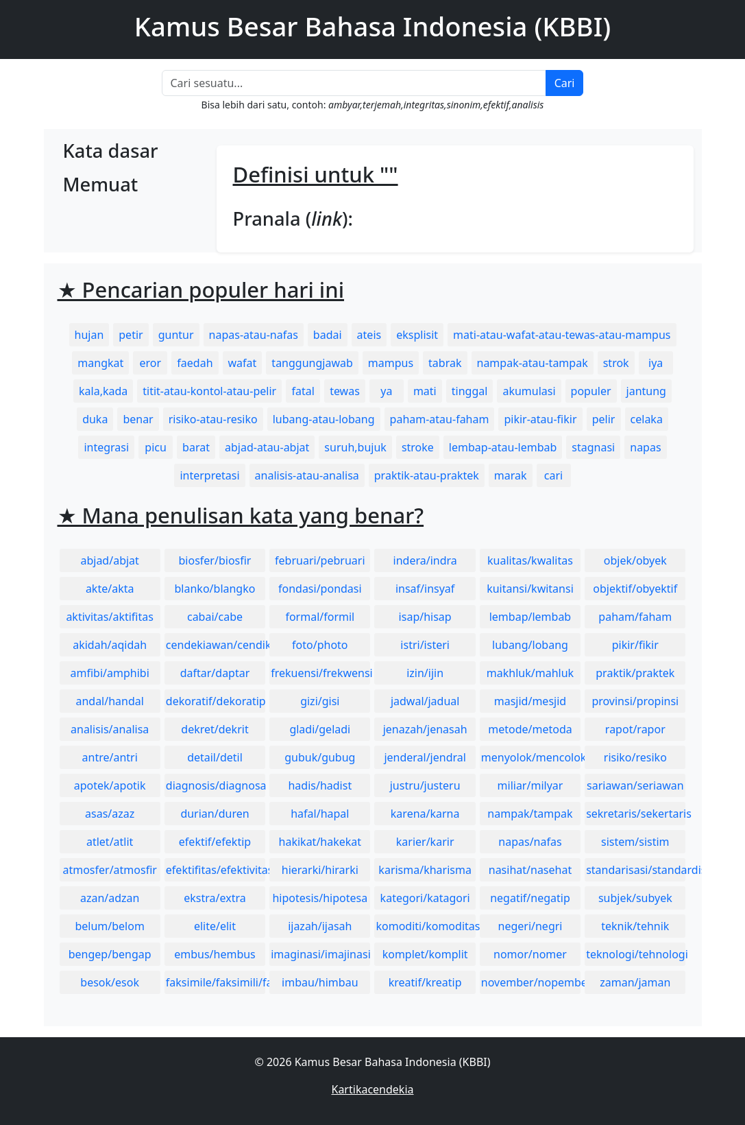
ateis (369, 334)
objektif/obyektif (635, 588)
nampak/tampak (529, 813)
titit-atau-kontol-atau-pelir (209, 391)
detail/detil (215, 757)
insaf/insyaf (424, 588)
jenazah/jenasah (425, 729)
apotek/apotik (110, 785)
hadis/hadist (320, 785)
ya (386, 391)
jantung (646, 391)
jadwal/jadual (425, 701)
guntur (176, 334)
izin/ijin (424, 672)
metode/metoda (530, 729)
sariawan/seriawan (635, 785)
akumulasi (528, 391)
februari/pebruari (320, 560)
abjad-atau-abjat (267, 447)
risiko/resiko (635, 757)
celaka (647, 419)
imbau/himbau (320, 982)
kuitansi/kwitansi (530, 588)
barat (196, 447)
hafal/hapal (320, 813)
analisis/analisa (110, 729)
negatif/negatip (530, 897)
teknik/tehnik (635, 926)
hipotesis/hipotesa (319, 897)
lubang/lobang (530, 644)
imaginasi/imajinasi (320, 954)
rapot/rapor (635, 729)
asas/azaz (109, 813)
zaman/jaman (635, 982)
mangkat (100, 362)
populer (591, 391)
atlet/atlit (109, 841)
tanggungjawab (311, 362)
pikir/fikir (635, 644)
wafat (242, 362)
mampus (390, 362)
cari (553, 475)
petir (131, 334)
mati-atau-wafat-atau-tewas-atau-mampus (561, 334)
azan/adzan (110, 897)
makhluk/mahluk (530, 672)
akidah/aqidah (110, 644)
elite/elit (215, 926)
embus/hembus (215, 954)
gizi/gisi (319, 701)
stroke (418, 447)
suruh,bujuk (355, 447)
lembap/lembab (530, 616)
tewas (345, 391)
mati (425, 391)
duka (95, 419)
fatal (302, 391)
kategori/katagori (425, 897)
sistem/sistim (635, 841)
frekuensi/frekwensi (320, 672)
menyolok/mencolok (531, 757)
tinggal (470, 391)
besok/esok (109, 982)
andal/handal (109, 701)
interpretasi (209, 475)
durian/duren (214, 813)
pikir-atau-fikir (540, 419)
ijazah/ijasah (320, 926)
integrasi (106, 447)
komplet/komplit (425, 954)
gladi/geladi (319, 729)
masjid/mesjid (530, 701)
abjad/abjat (109, 560)
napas (645, 447)
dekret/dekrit (214, 729)
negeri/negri (530, 926)
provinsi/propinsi (635, 701)
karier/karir (425, 841)
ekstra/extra (214, 897)
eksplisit (417, 334)
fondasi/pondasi (320, 588)
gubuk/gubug (319, 757)
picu (156, 447)
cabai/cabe (215, 616)
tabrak (444, 362)
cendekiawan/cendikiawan (215, 644)
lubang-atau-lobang (324, 419)
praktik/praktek (635, 672)
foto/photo (319, 644)
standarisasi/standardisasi (635, 869)
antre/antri (110, 757)
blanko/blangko (215, 588)
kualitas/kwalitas (530, 560)
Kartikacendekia (372, 1089)
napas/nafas (529, 841)
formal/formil (319, 616)
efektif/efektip (215, 841)
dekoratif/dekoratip (215, 701)
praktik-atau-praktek (426, 475)
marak (510, 475)
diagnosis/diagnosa (215, 785)
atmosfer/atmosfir (109, 869)
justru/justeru (425, 785)
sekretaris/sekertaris (635, 813)
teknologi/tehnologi (635, 954)
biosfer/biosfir (215, 560)
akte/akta (110, 588)
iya (655, 362)
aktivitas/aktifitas (110, 616)
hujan (89, 334)
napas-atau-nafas (253, 334)
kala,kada (103, 391)
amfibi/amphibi (110, 672)
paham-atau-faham (439, 419)
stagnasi (593, 447)
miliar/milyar (530, 785)
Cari (564, 83)
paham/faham (635, 616)
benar (138, 419)
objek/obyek (635, 560)
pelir (603, 419)
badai (327, 334)
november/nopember (531, 982)
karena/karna (425, 813)
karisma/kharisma (425, 869)
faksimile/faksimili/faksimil (215, 982)
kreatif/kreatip (425, 982)
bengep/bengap (110, 954)
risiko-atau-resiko (213, 419)
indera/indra (425, 560)
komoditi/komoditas (425, 926)
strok (616, 362)
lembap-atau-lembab (503, 447)
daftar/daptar (215, 672)
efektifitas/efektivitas (215, 869)
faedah (194, 362)
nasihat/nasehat (530, 869)
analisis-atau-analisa (307, 475)
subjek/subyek (635, 897)
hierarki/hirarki (320, 869)
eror (151, 362)
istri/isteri (425, 644)
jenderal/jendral (425, 757)
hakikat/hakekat (320, 841)
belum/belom (109, 926)
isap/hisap (425, 616)
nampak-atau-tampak (532, 362)
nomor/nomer (530, 954)
